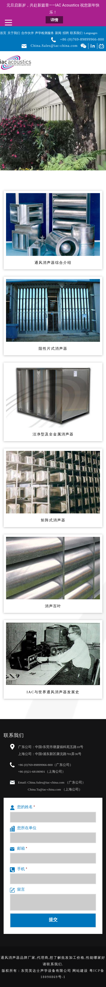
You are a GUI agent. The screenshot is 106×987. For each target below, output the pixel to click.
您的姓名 (22, 808)
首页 (3, 33)
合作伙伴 (27, 33)
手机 (18, 870)
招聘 (66, 33)
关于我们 (13, 33)
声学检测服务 (44, 33)
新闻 (58, 33)
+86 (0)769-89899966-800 (82, 40)
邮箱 (18, 849)
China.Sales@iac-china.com (54, 46)
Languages (90, 33)
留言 (17, 890)
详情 (54, 20)
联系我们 (76, 33)
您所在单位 (23, 829)
